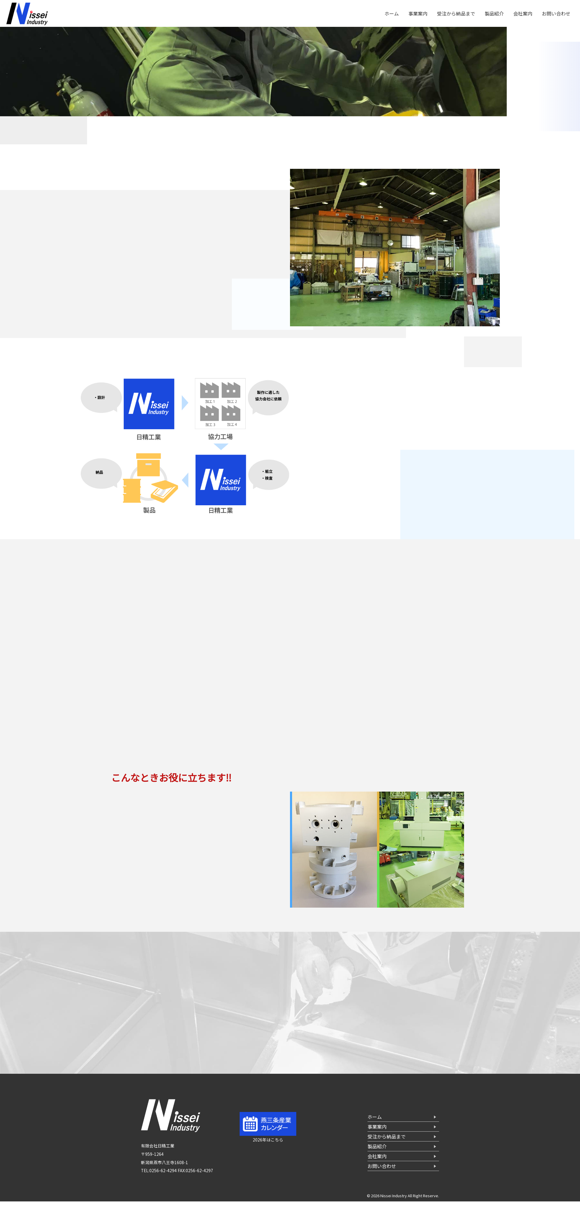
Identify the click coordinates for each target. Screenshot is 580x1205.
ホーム (391, 13)
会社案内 (522, 13)
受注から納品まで (456, 13)
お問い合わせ (556, 13)
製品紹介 (494, 13)
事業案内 (417, 13)
